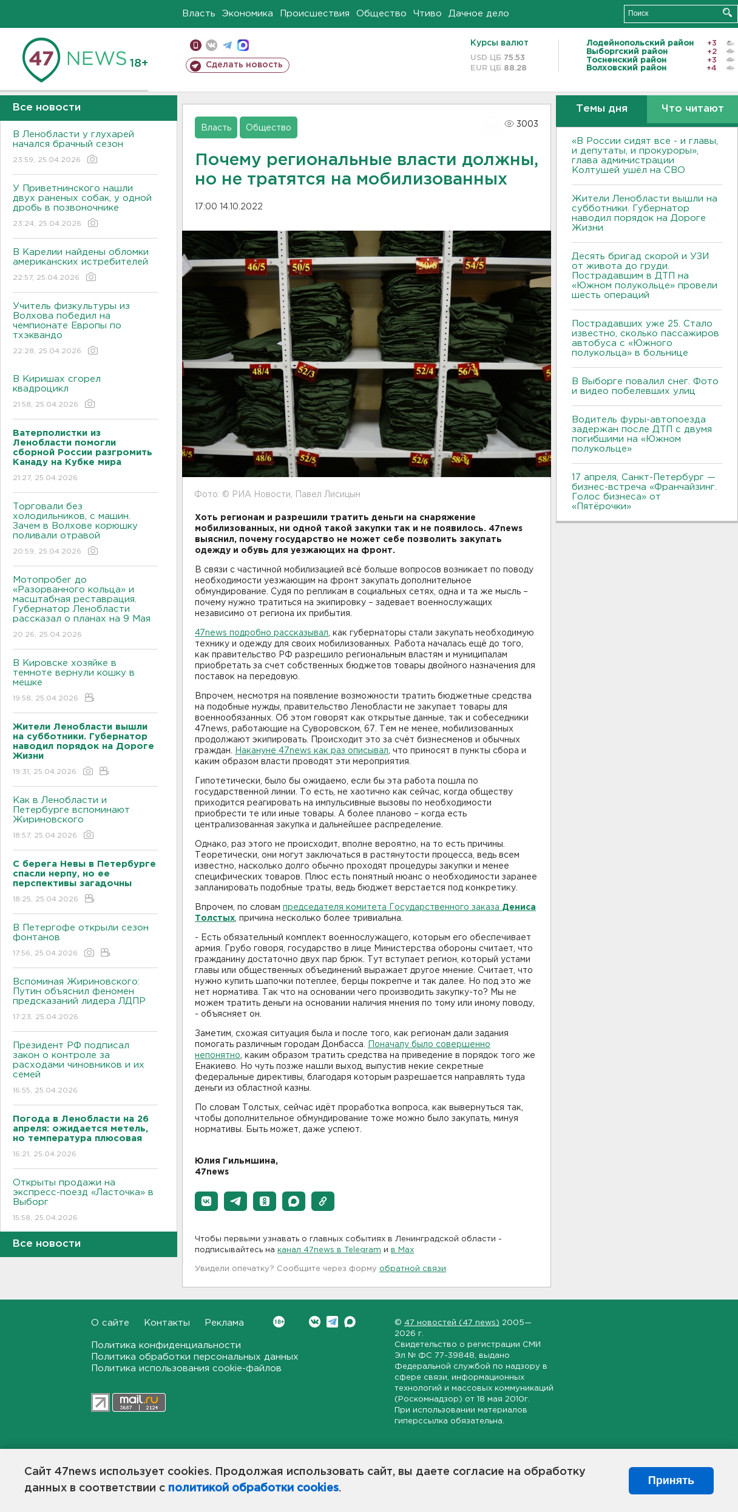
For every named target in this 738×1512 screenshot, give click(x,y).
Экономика (247, 14)
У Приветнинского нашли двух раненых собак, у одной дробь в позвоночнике (85, 207)
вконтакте (211, 45)
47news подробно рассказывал (261, 633)
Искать (727, 12)
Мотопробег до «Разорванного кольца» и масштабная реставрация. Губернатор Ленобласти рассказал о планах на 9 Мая (85, 608)
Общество (381, 14)
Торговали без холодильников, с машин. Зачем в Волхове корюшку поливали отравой (85, 530)
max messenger (243, 45)
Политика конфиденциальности (166, 1345)
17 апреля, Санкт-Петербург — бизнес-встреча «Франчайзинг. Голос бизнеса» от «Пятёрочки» (644, 491)
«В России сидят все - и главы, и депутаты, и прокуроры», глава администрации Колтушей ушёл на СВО (645, 155)
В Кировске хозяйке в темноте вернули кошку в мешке (85, 681)
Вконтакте (279, 1321)
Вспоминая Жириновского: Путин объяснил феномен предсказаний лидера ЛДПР (85, 1000)
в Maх (402, 1250)
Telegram (332, 1321)
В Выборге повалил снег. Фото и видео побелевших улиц (645, 386)
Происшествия (315, 14)
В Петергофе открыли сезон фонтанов (85, 941)
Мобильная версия (195, 45)
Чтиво (427, 14)
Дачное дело (479, 14)
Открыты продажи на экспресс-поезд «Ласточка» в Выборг (85, 1201)
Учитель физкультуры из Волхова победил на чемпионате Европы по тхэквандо (85, 329)
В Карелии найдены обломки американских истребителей (85, 265)
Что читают (693, 109)
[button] (206, 1201)
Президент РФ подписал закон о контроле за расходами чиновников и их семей (85, 1069)
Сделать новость (244, 65)
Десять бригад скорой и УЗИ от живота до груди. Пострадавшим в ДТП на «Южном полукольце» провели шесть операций (644, 276)
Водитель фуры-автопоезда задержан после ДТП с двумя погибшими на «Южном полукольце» (642, 434)
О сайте (110, 1323)
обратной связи (412, 1269)
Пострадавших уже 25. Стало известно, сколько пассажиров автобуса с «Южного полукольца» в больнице (645, 338)
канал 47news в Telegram (329, 1250)
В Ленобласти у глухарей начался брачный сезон (85, 148)
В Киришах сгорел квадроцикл (85, 392)
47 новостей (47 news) (451, 1323)
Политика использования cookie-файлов (186, 1368)
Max (350, 1321)
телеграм (227, 45)
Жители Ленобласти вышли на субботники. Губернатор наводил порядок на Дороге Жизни (644, 213)
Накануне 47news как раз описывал (311, 750)
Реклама (224, 1323)
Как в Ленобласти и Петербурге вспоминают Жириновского (85, 818)
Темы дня (602, 109)
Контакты (167, 1323)
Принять (671, 1480)
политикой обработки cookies (253, 1488)
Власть (198, 14)
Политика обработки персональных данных (195, 1357)
